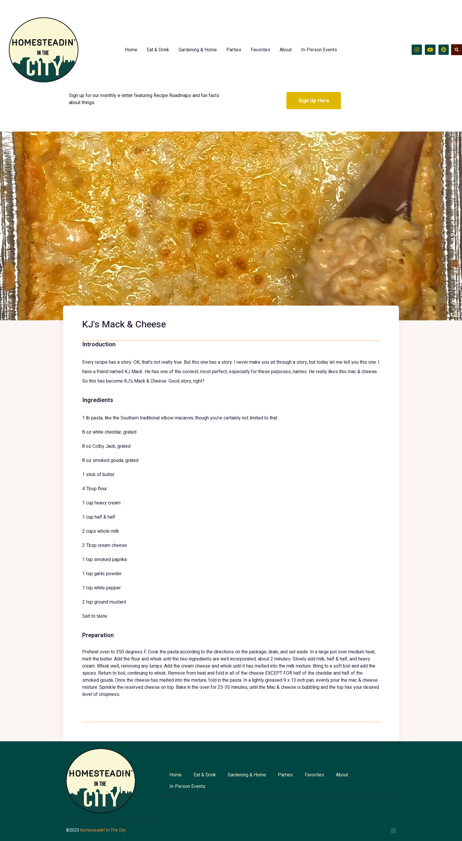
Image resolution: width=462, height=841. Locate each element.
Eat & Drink (158, 50)
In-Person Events (319, 50)
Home (131, 50)
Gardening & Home (198, 50)
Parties (233, 50)
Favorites (260, 50)
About (286, 50)
